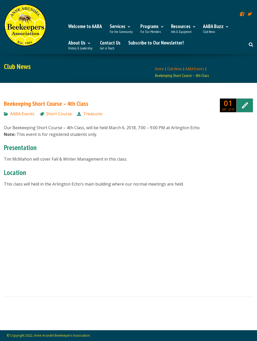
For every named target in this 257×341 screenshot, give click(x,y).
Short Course (59, 114)
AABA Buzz (215, 29)
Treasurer (93, 114)
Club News (174, 68)
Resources (183, 29)
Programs (151, 29)
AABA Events (194, 68)
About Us (80, 45)
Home (159, 68)
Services (121, 29)
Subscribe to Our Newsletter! (156, 42)
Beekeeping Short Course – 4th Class (46, 104)
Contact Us (110, 45)
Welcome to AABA (85, 26)
